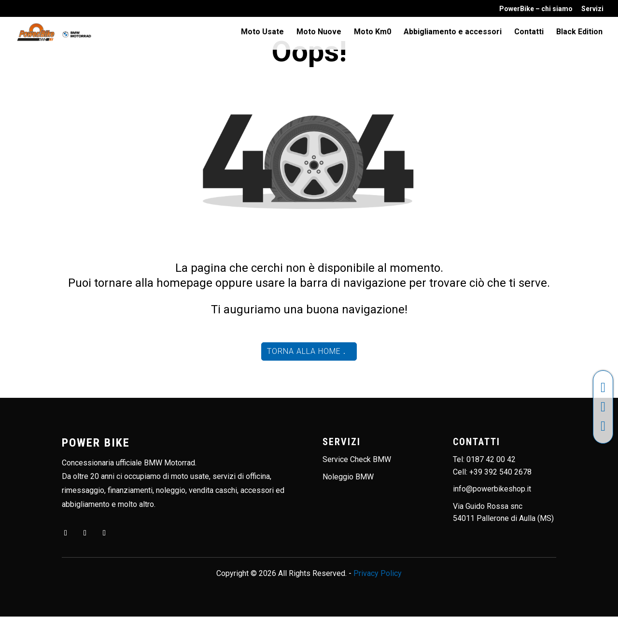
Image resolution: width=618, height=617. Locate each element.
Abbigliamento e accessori (453, 33)
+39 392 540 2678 (500, 472)
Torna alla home (304, 351)
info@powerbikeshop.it (492, 488)
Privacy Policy (377, 573)
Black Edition (579, 33)
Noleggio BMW (348, 476)
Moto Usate (262, 33)
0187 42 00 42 (491, 459)
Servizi (592, 9)
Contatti (529, 33)
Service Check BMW (357, 459)
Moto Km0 (372, 33)
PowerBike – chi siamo (536, 9)
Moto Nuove (318, 33)
